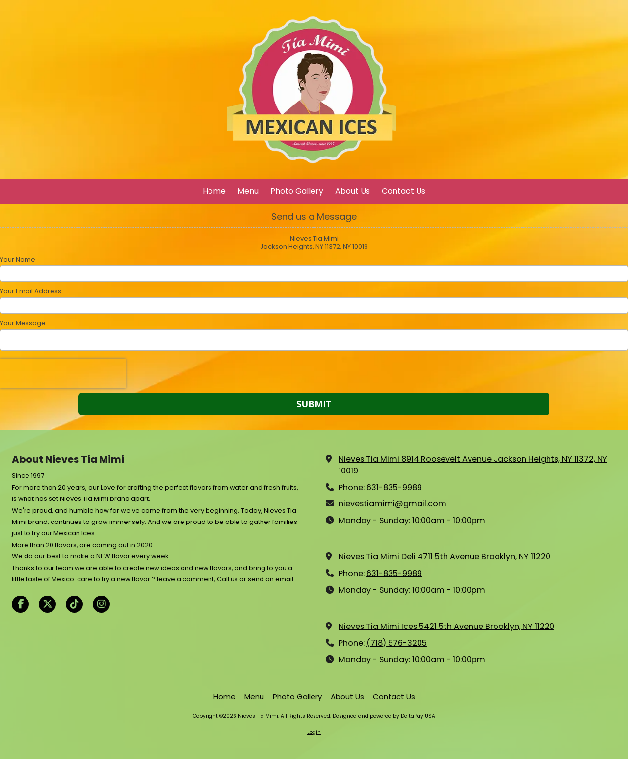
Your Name (17, 259)
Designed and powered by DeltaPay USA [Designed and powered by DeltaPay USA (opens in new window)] (384, 716)
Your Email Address (30, 291)
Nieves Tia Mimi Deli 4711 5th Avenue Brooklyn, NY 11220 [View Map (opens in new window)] (444, 556)
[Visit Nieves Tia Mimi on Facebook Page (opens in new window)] (20, 604)
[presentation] (63, 373)
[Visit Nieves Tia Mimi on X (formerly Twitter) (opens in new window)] (47, 604)
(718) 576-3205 (396, 643)
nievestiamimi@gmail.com (392, 503)
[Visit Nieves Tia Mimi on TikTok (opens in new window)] (74, 604)
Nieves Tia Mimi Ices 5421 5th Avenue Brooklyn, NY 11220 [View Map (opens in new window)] (446, 626)
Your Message (23, 323)
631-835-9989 (394, 487)
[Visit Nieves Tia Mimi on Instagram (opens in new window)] (101, 604)
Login (314, 732)
